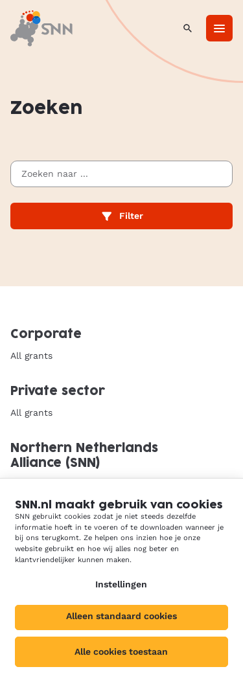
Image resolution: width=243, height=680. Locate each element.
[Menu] (219, 28)
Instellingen (121, 584)
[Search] (187, 28)
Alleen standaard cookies (121, 616)
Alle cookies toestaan (121, 651)
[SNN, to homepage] (41, 28)
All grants (31, 355)
